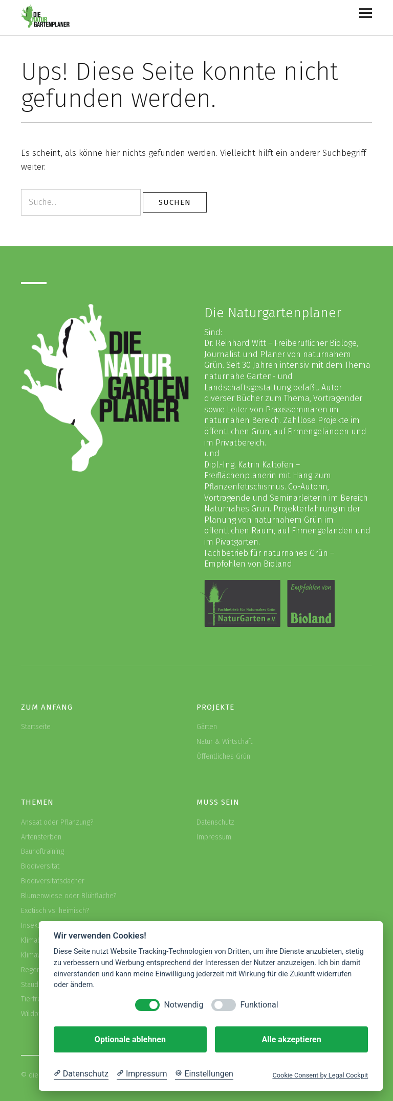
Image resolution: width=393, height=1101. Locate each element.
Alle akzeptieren (291, 1039)
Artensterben (41, 837)
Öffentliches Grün (223, 756)
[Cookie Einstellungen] (204, 1074)
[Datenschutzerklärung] (81, 1074)
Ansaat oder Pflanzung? (57, 822)
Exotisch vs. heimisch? (55, 910)
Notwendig (183, 1005)
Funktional (259, 1005)
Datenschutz (215, 822)
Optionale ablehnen (130, 1039)
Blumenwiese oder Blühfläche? (68, 896)
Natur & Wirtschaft (224, 741)
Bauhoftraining (42, 851)
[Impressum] (142, 1074)
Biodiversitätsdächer (52, 881)
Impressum (213, 837)
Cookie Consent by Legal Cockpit (320, 1075)
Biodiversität (40, 866)
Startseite (36, 726)
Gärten (206, 726)
